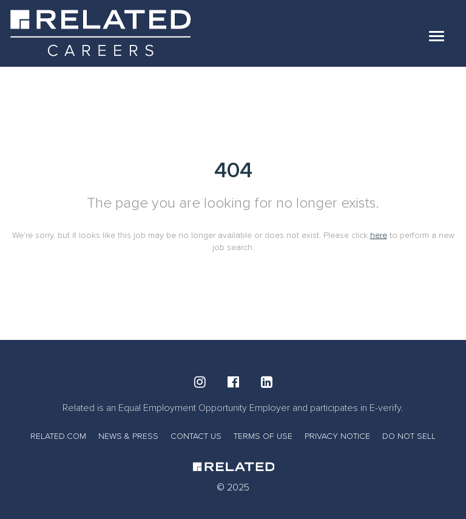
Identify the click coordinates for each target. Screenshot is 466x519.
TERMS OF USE (263, 436)
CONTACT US (196, 436)
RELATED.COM (58, 436)
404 (233, 170)
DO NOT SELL (409, 436)
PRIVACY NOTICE (337, 436)
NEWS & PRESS (128, 436)
